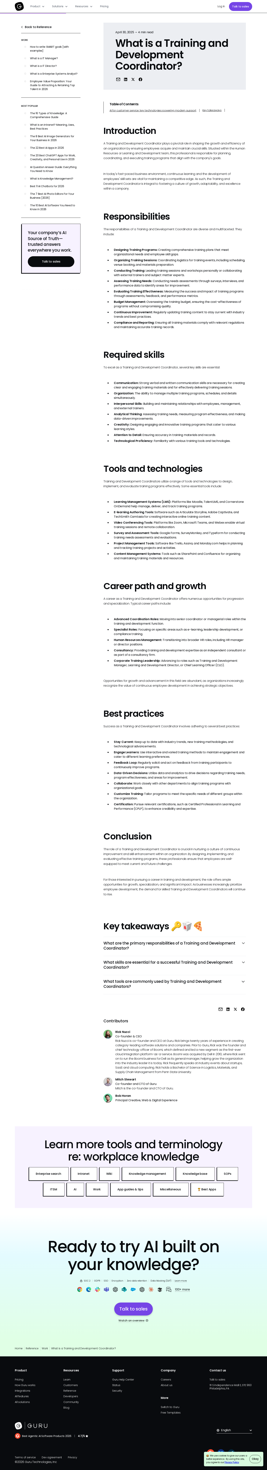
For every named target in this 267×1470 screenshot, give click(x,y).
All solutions (22, 1402)
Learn (66, 1379)
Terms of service (25, 1457)
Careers (166, 1379)
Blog (66, 1407)
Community (71, 1402)
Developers (70, 1396)
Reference (32, 1348)
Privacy (72, 1457)
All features (22, 1396)
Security (117, 1391)
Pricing (104, 6)
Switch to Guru (170, 1407)
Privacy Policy (232, 1462)
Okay (255, 1459)
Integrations (22, 1391)
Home (19, 1348)
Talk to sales (240, 6)
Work (45, 1348)
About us (166, 1385)
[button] (37, 6)
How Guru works (25, 1385)
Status (116, 1385)
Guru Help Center (123, 1379)
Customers (70, 1385)
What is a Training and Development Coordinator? (83, 1348)
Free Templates (171, 1412)
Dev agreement (52, 1457)
